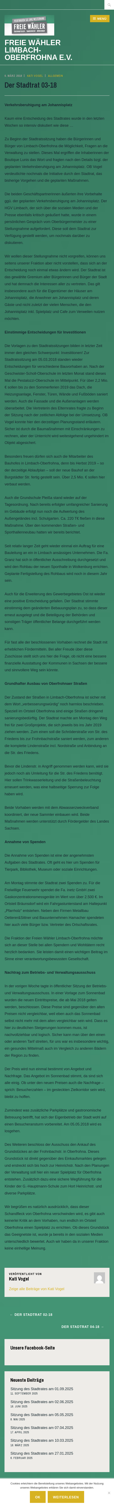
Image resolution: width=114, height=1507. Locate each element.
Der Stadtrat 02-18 (33, 1314)
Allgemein (55, 76)
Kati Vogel (35, 76)
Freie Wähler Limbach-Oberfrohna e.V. (38, 50)
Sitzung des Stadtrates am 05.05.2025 (41, 1415)
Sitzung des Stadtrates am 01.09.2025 (41, 1389)
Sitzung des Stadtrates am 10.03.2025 (41, 1440)
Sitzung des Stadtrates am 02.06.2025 (41, 1402)
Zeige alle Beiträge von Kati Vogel (36, 1289)
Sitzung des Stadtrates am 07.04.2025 (41, 1428)
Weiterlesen (66, 1497)
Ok (38, 1497)
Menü (101, 18)
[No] (109, 1493)
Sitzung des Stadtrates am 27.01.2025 (41, 1453)
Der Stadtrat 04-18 (80, 1327)
